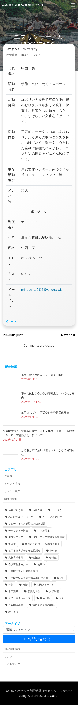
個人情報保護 (12, 649)
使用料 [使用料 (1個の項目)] (41, 564)
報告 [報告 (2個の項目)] (25, 584)
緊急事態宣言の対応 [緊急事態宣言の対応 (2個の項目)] (43, 605)
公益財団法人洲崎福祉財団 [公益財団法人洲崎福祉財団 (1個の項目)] (23, 571)
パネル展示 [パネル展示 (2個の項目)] (43, 530)
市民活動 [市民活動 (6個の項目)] (13, 591)
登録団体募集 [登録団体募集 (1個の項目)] (15, 605)
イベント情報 (12, 483)
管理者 (13, 54)
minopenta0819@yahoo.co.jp (41, 289)
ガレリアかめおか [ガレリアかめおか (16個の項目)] (52, 516)
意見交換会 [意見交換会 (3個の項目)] (34, 591)
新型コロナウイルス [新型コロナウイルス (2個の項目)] (19, 598)
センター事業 (12, 491)
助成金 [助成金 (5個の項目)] (61, 578)
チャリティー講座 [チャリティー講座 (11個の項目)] (18, 530)
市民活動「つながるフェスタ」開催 (42, 375)
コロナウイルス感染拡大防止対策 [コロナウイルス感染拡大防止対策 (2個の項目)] (26, 523)
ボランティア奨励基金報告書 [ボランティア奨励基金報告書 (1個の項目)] (48, 537)
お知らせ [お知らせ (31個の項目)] (37, 510)
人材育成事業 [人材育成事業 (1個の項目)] (15, 557)
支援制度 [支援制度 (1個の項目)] (54, 591)
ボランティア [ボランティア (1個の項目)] (15, 537)
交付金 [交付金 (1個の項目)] (53, 550)
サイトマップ (12, 664)
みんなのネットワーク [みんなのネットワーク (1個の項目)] (20, 516)
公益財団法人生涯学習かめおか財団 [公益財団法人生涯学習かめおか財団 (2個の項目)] (28, 578)
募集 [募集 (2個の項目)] (10, 584)
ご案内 (8, 476)
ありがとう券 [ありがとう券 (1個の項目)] (15, 510)
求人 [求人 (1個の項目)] (61, 598)
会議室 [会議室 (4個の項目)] (53, 557)
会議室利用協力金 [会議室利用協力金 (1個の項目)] (18, 564)
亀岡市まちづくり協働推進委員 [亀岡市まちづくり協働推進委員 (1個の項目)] (42, 544)
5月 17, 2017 (32, 54)
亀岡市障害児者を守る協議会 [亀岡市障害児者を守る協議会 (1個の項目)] (24, 550)
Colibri (54, 696)
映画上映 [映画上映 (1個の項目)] (45, 598)
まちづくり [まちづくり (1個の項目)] (58, 510)
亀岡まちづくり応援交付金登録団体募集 (45, 412)
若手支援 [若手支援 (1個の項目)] (13, 611)
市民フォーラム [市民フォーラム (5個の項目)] (45, 584)
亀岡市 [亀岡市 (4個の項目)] (12, 544)
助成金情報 (10, 499)
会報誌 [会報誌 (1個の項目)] (36, 557)
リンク (8, 656)
